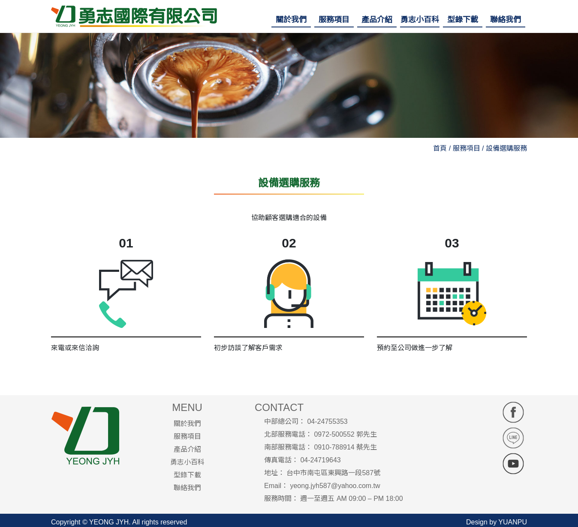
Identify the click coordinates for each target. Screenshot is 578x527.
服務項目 (187, 436)
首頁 (440, 148)
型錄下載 (187, 475)
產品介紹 (187, 449)
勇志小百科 (187, 462)
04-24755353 (327, 421)
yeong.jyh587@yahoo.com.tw (335, 485)
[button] (291, 19)
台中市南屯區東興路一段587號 (333, 472)
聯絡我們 (187, 487)
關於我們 (187, 423)
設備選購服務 (506, 148)
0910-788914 (334, 447)
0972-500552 (334, 434)
